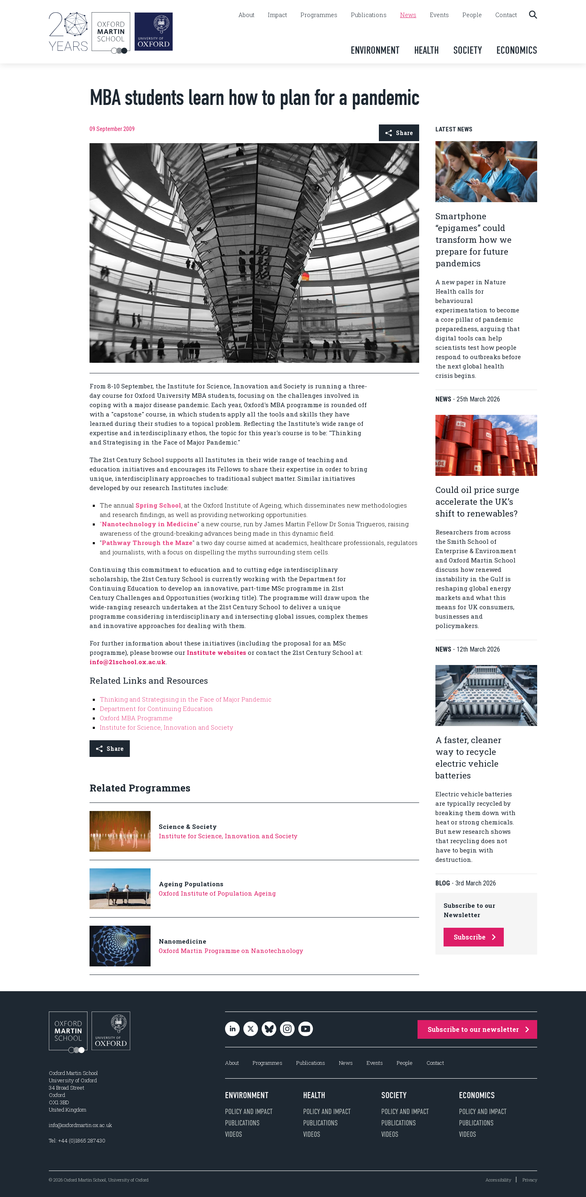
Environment (375, 50)
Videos (233, 1134)
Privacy (530, 1180)
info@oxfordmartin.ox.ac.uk (80, 1125)
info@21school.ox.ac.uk (128, 662)
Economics (516, 50)
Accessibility (498, 1180)
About (246, 15)
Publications (369, 15)
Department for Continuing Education (156, 708)
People (472, 15)
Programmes (318, 15)
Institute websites (216, 652)
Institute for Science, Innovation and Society (166, 727)
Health (426, 50)
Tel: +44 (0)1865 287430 (77, 1140)
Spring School (158, 505)
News (408, 15)
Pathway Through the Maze (147, 543)
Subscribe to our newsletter (478, 1029)
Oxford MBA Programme (136, 718)
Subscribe (475, 937)
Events (439, 15)
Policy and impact (249, 1111)
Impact (277, 15)
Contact (506, 15)
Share (399, 133)
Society (467, 50)
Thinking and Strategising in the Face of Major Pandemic (185, 699)
